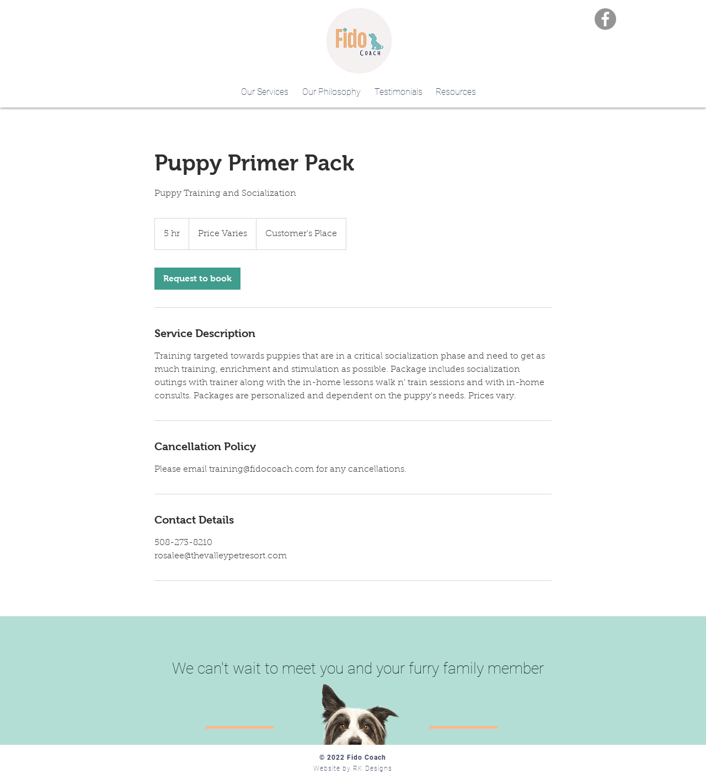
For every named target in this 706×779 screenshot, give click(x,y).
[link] (197, 279)
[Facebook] (605, 19)
